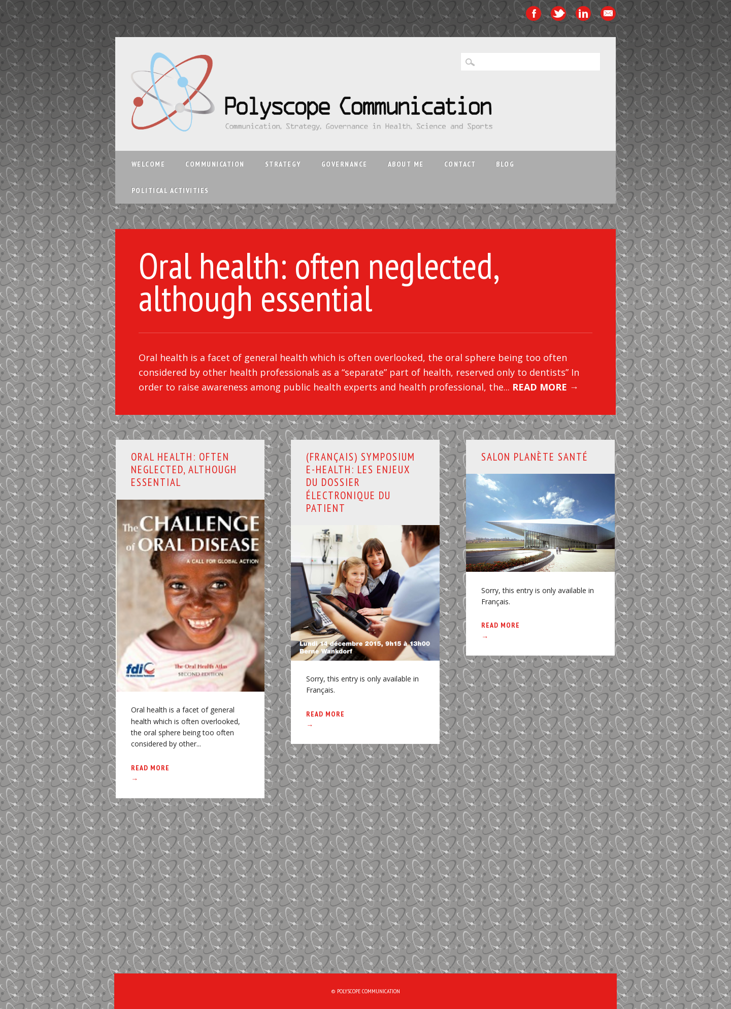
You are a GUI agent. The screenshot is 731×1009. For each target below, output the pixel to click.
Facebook (533, 13)
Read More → (545, 387)
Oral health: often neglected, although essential (318, 282)
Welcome (148, 164)
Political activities (170, 190)
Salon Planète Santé (534, 457)
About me (406, 164)
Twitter (558, 13)
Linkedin (583, 13)
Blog (505, 164)
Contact (460, 164)
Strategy (283, 164)
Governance (344, 164)
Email (608, 13)
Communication (215, 164)
